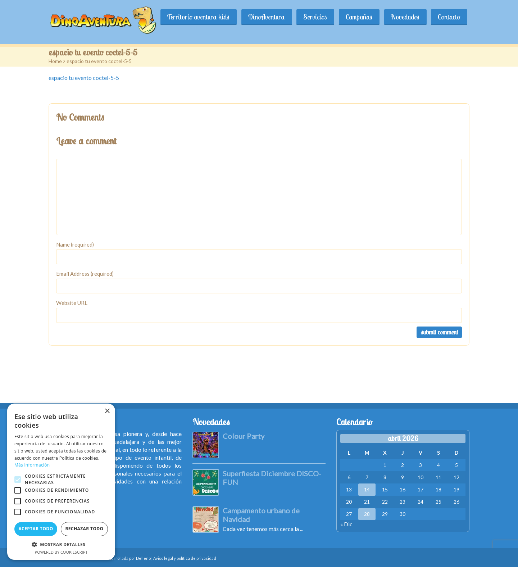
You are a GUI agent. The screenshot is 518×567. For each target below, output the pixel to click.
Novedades (411, 17)
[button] (61, 544)
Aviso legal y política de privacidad (184, 558)
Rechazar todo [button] (84, 529)
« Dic (346, 524)
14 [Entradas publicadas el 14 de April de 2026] (367, 489)
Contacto (451, 17)
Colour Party (243, 436)
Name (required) (75, 244)
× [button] (107, 411)
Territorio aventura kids (221, 17)
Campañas (369, 17)
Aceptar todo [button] (35, 529)
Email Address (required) (85, 273)
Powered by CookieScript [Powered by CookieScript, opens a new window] (61, 552)
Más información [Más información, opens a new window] (32, 465)
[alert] (61, 482)
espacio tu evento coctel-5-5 (84, 77)
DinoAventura (285, 17)
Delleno (143, 558)
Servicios (330, 17)
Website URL (71, 303)
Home (55, 61)
